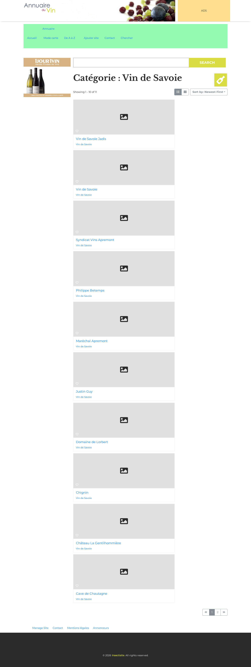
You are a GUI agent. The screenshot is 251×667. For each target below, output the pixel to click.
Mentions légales (78, 628)
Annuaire (49, 28)
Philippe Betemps (90, 290)
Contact (110, 38)
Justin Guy (84, 391)
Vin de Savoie (84, 144)
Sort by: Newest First (207, 92)
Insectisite (118, 655)
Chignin (82, 493)
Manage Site (40, 628)
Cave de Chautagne (91, 594)
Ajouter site (91, 38)
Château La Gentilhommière (98, 543)
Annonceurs (101, 628)
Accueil (32, 38)
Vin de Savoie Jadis (91, 139)
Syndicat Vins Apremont (95, 240)
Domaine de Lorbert (92, 442)
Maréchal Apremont (92, 341)
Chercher (127, 38)
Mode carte (51, 38)
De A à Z (69, 38)
